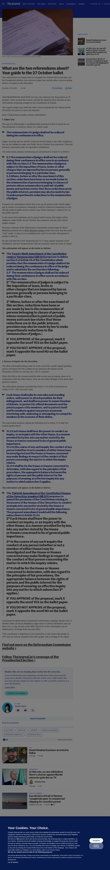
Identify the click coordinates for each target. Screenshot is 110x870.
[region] (55, 843)
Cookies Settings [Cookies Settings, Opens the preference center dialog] (96, 846)
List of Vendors (13, 862)
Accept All (96, 840)
